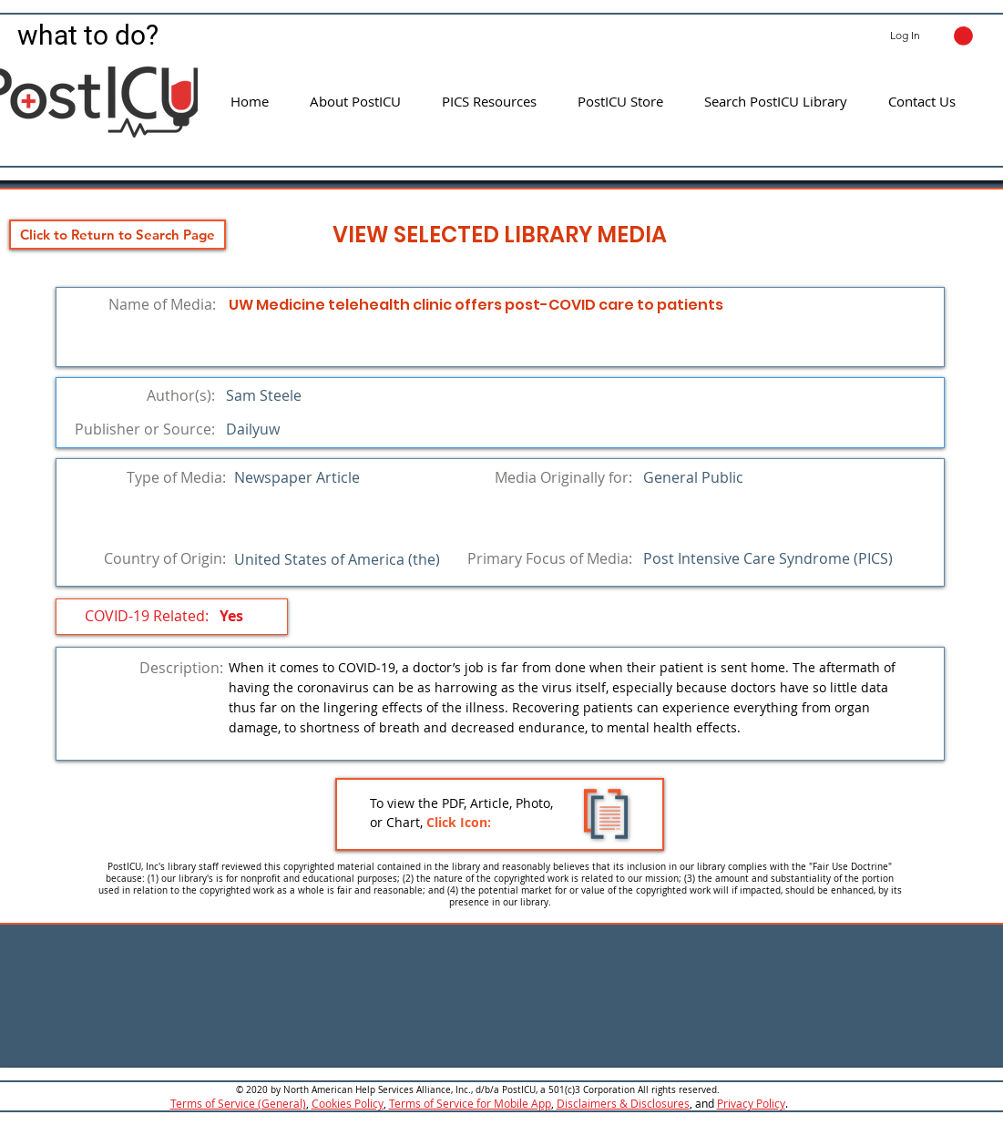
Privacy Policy (751, 1103)
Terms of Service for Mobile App (470, 1103)
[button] (963, 36)
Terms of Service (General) (238, 1103)
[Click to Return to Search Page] (117, 235)
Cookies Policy (348, 1103)
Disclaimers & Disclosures (623, 1103)
